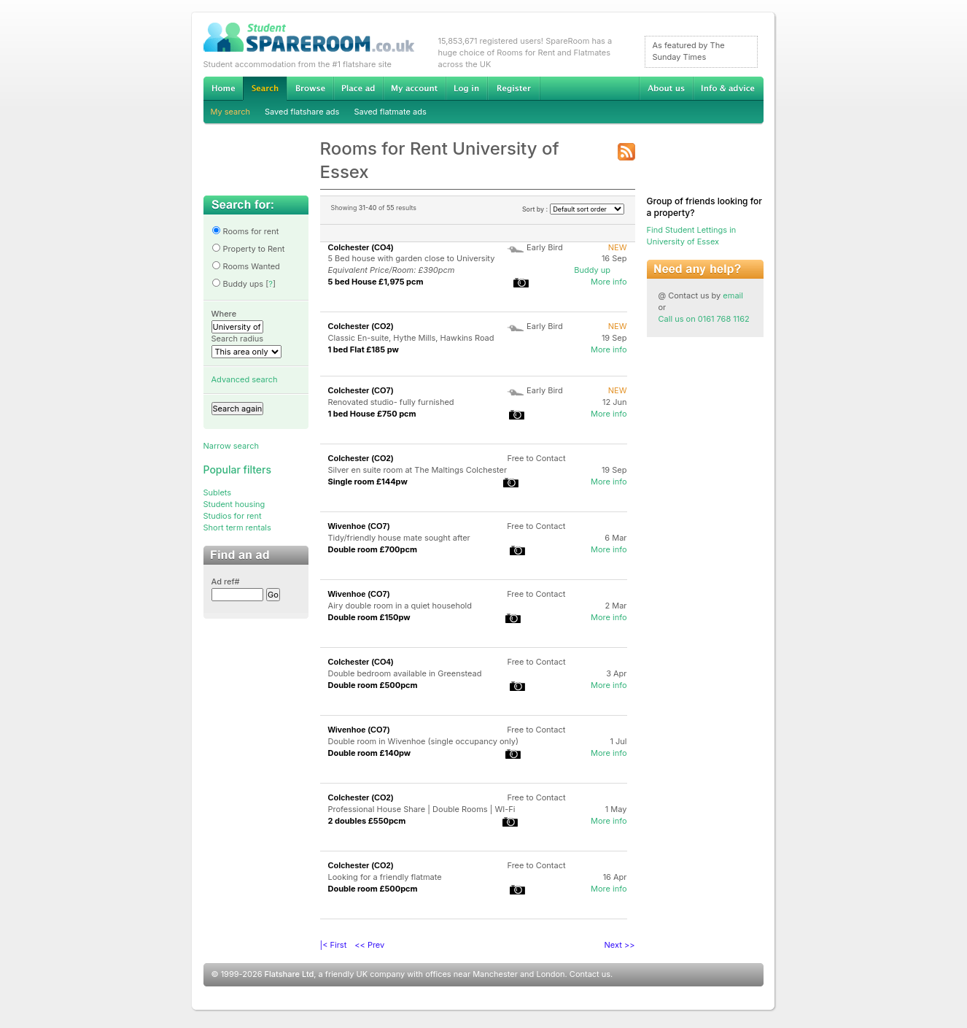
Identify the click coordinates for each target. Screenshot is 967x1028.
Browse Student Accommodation (310, 88)
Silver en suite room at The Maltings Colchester (418, 470)
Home (223, 88)
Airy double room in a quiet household (400, 605)
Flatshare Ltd (289, 974)
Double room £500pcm (373, 685)
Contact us (590, 974)
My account (414, 88)
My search (231, 112)
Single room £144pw (368, 481)
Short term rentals (237, 527)
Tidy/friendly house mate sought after (399, 538)
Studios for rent (232, 516)
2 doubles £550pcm (367, 821)
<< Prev (369, 945)
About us (666, 88)
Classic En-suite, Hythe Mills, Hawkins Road (411, 338)
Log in (466, 88)
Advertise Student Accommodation (358, 88)
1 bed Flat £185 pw (363, 349)
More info (609, 282)
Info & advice (728, 88)
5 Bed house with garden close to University (411, 258)
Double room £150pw (369, 617)
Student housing (234, 504)
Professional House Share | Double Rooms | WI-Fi (422, 809)
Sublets (217, 492)
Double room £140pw (369, 753)
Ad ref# (225, 581)
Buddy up (592, 270)
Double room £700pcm (373, 549)
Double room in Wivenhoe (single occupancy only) (423, 741)
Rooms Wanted (245, 266)
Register (513, 88)
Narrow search (231, 446)
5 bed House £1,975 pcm (376, 282)
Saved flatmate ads (390, 112)
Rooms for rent (245, 231)
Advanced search (244, 379)
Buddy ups (237, 284)
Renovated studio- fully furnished (391, 402)
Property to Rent (248, 249)
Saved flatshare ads (302, 112)
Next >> (620, 945)
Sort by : (573, 209)
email (733, 295)
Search (265, 89)
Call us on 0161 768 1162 (704, 319)
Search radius (237, 338)
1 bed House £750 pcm (372, 414)
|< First (333, 945)
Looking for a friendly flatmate (385, 877)
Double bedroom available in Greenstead (405, 673)
